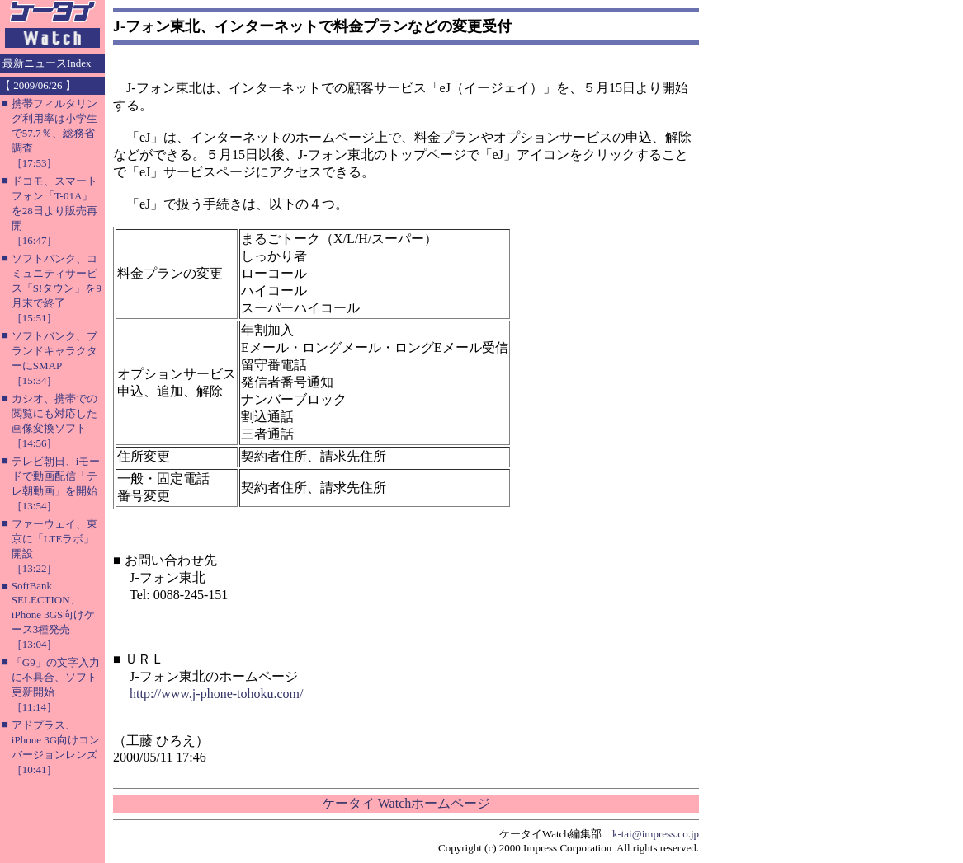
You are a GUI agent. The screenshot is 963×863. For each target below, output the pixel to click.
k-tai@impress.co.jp (655, 834)
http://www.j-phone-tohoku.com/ (217, 694)
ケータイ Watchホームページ (406, 803)
